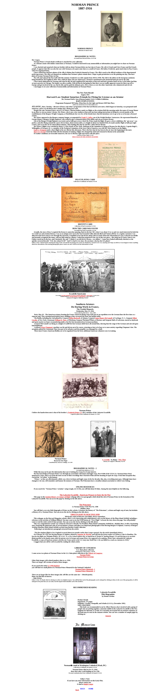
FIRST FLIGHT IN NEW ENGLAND (85, 515)
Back (81, 690)
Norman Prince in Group (85, 557)
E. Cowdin (106, 460)
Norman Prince (85, 555)
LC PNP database (54, 566)
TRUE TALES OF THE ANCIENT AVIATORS (85, 137)
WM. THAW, (89, 295)
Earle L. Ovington (40, 130)
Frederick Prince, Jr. (75, 412)
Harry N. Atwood (40, 132)
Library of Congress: (95, 553)
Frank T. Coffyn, (87, 117)
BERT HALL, (84, 295)
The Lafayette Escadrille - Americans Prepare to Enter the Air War (85, 495)
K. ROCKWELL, (82, 296)
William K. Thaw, (61, 320)
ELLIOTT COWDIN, (75, 295)
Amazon (108, 616)
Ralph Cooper (88, 684)
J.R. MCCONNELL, (73, 296)
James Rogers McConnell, (104, 318)
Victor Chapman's (47, 327)
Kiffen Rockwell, (74, 318)
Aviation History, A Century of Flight (57, 497)
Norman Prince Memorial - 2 (85, 571)
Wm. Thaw (122, 460)
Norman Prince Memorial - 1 (85, 569)
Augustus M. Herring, (84, 534)
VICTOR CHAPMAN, (66, 295)
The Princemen (85, 505)
